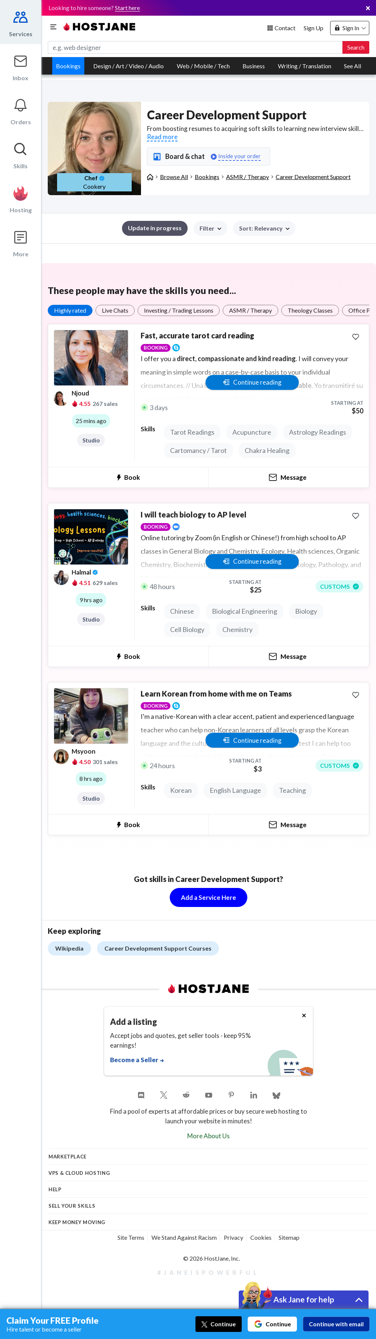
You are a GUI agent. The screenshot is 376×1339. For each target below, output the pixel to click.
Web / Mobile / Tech (203, 65)
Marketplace (67, 1157)
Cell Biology (187, 629)
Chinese (182, 611)
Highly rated (70, 310)
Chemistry (237, 629)
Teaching (292, 790)
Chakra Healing (267, 450)
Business (253, 65)
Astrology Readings (317, 432)
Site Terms (131, 1237)
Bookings (68, 65)
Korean (181, 790)
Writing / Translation (304, 65)
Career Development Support (313, 176)
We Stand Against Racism (184, 1237)
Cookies (261, 1237)
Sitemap (289, 1237)
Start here (127, 7)
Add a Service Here (208, 897)
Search (355, 47)
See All (352, 65)
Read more (162, 137)
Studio (91, 440)
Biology (306, 611)
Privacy (233, 1237)
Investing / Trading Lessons (178, 310)
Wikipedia (69, 948)
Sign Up (313, 27)
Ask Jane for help (303, 1299)
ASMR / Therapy (247, 176)
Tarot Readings (192, 432)
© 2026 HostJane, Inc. (211, 1258)
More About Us (208, 1136)
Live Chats (115, 310)
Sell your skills (71, 1206)
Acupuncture (251, 432)
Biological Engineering (244, 611)
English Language (235, 790)
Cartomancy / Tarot (198, 450)
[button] (264, 228)
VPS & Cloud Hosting (79, 1173)
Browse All (174, 176)
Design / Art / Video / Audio (128, 65)
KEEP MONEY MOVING (76, 1222)
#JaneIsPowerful (208, 1272)
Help (55, 1189)
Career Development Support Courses (158, 948)
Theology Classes (310, 310)
